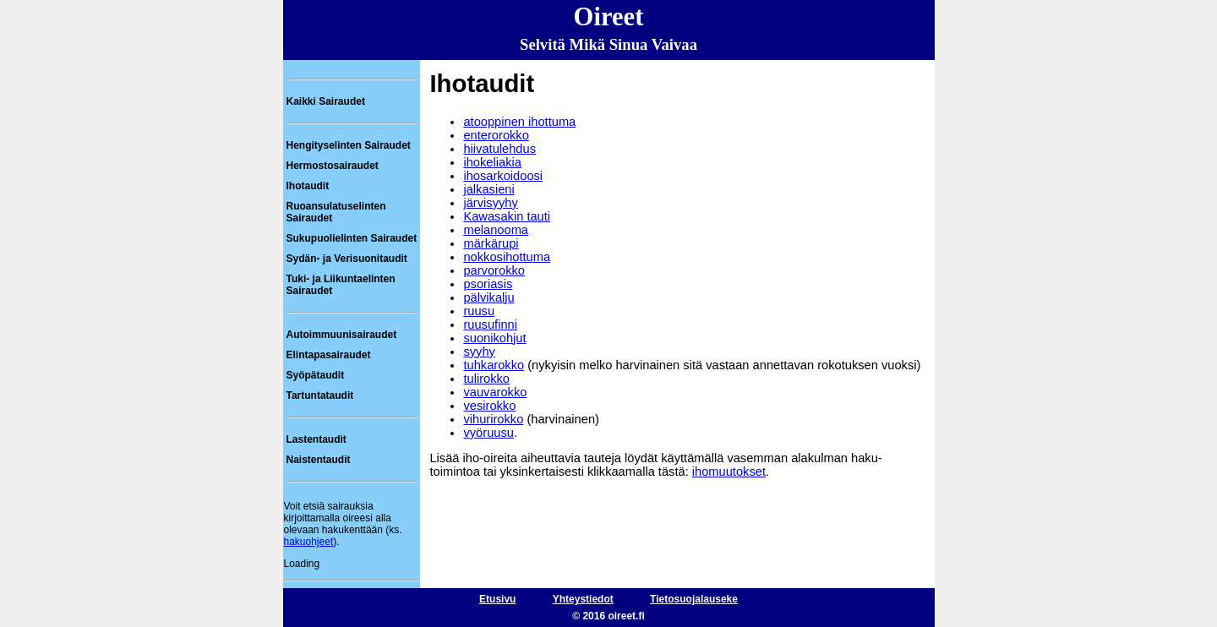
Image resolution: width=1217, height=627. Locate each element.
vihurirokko (493, 419)
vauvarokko (495, 392)
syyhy (478, 351)
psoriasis (487, 284)
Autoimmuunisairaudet (342, 335)
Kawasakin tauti (506, 216)
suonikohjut (494, 338)
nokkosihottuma (506, 257)
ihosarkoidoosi (503, 176)
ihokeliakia (492, 162)
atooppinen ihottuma (519, 121)
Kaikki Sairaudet (326, 101)
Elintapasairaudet (329, 355)
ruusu (478, 311)
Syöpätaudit (316, 375)
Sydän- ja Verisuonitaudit (347, 258)
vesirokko (489, 405)
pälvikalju (488, 297)
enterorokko (495, 135)
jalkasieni (488, 189)
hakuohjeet (309, 542)
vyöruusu (488, 432)
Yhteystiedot (583, 599)
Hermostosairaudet (333, 166)
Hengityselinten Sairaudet (349, 145)
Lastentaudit (317, 439)
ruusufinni (490, 324)
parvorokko (494, 270)
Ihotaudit (308, 186)
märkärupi (490, 243)
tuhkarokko (493, 365)
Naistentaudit (319, 460)
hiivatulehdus (499, 148)
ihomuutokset (729, 471)
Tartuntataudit (320, 395)
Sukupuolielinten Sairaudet (352, 238)
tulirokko (486, 378)
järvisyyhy (490, 203)
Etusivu (497, 599)
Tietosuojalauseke (694, 599)
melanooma (495, 230)
